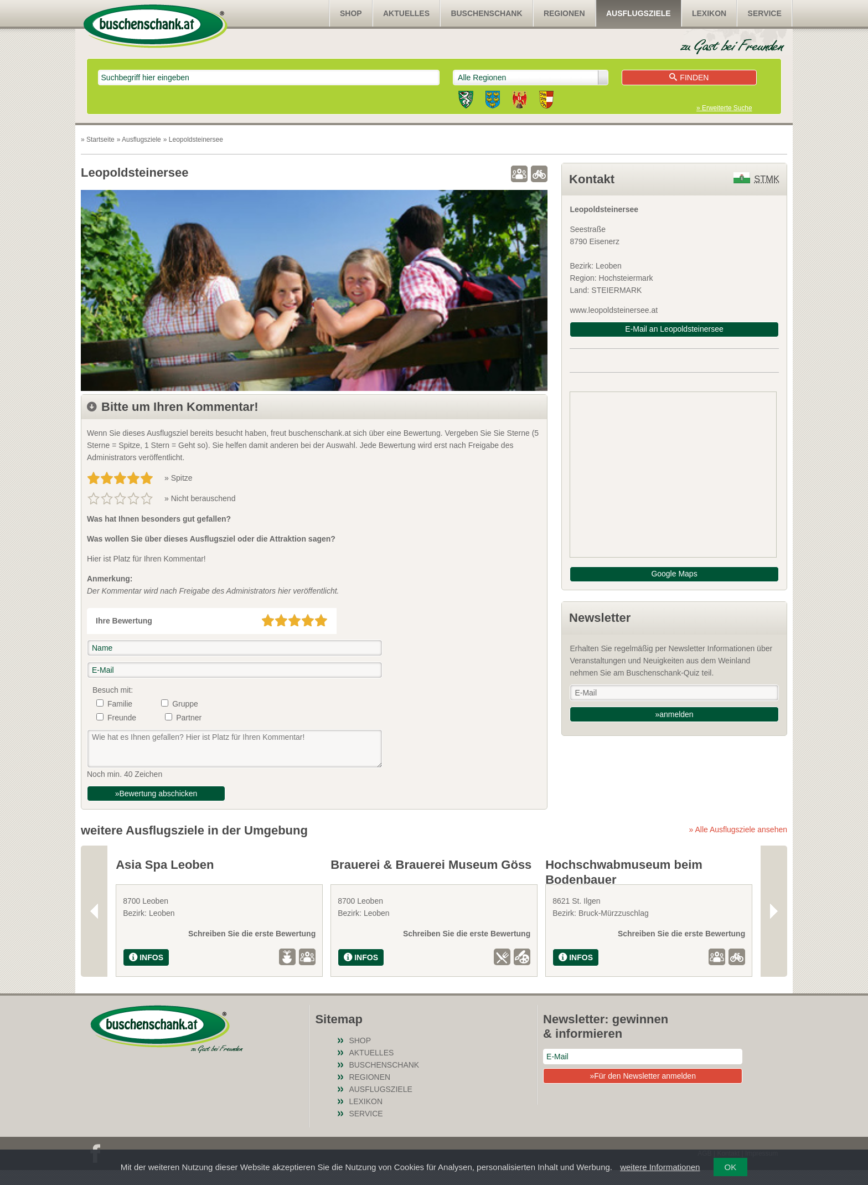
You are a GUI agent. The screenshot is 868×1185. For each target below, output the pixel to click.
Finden (689, 77)
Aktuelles (406, 13)
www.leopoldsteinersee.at (614, 310)
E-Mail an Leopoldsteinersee (674, 328)
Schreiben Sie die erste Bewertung (252, 948)
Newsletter (600, 618)
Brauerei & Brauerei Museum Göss (430, 865)
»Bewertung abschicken (156, 793)
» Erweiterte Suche (724, 108)
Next (774, 918)
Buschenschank (486, 13)
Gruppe (185, 703)
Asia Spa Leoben (165, 865)
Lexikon (709, 13)
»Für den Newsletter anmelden (642, 1090)
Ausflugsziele (638, 13)
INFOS (146, 972)
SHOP (351, 13)
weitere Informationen (660, 1167)
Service (765, 13)
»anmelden (674, 714)
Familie (119, 703)
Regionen (564, 13)
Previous (94, 918)
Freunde (121, 717)
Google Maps (674, 573)
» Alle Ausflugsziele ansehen (738, 829)
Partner (189, 717)
